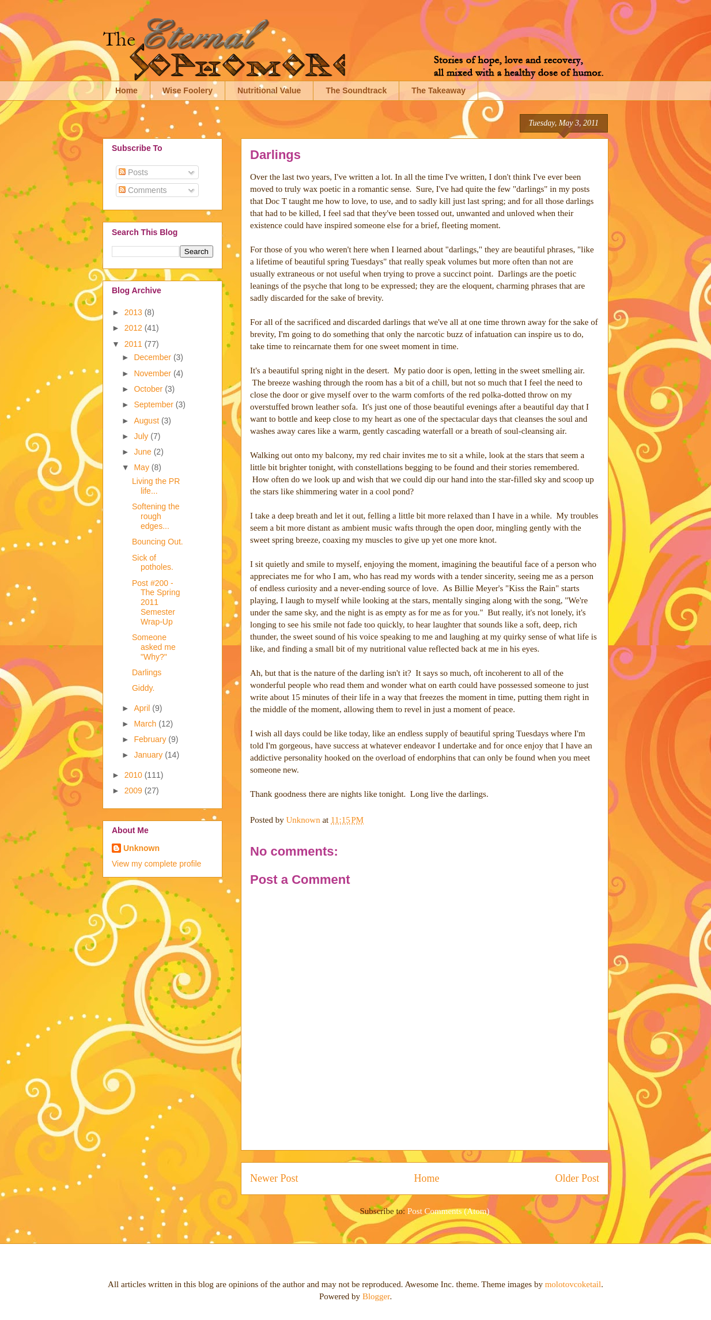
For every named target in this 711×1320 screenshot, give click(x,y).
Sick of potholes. (152, 562)
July (142, 436)
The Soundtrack (356, 90)
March (146, 723)
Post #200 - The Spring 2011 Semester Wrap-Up (156, 602)
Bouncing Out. (157, 541)
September (154, 404)
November (153, 373)
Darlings (146, 672)
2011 (134, 344)
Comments (143, 190)
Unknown (141, 848)
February (151, 739)
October (149, 389)
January (149, 754)
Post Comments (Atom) (448, 1211)
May (142, 467)
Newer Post (274, 1178)
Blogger (376, 1296)
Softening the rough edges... (156, 516)
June (143, 451)
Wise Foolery (187, 90)
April (143, 708)
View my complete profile (156, 863)
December (153, 357)
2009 (134, 790)
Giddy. (143, 688)
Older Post (577, 1178)
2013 (134, 312)
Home (126, 90)
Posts (133, 172)
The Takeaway (438, 90)
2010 (134, 775)
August (147, 420)
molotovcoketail (573, 1284)
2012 (134, 327)
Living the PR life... (156, 486)
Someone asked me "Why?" (154, 647)
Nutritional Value (269, 90)
